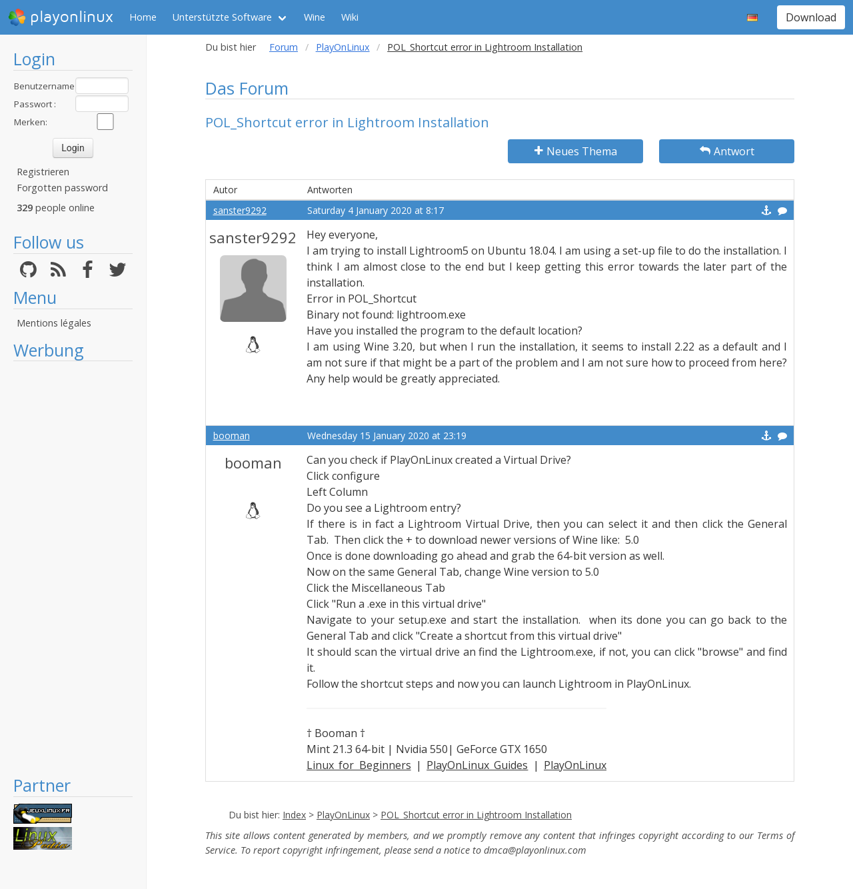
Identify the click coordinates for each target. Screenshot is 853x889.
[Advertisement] (73, 568)
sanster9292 (240, 210)
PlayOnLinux (343, 47)
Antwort (727, 151)
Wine (314, 17)
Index (294, 814)
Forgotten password (62, 187)
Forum (283, 47)
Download (811, 17)
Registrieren (43, 171)
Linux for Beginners (359, 765)
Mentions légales (54, 323)
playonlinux (60, 17)
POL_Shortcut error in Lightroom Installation (476, 814)
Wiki (350, 17)
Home (143, 17)
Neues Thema (575, 151)
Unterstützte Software (222, 17)
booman (231, 435)
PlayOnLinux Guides (477, 765)
